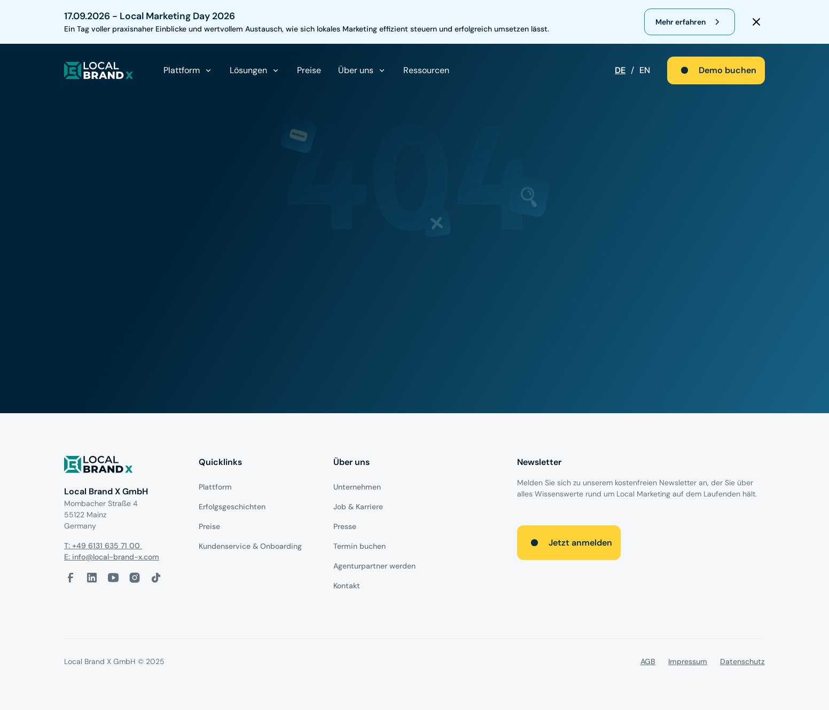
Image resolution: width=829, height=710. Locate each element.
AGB (647, 661)
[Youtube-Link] (113, 577)
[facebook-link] (70, 577)
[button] (188, 70)
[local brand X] (99, 70)
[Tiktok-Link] (156, 577)
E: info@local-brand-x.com (111, 557)
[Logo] (123, 466)
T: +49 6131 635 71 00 (103, 545)
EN (644, 70)
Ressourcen (426, 70)
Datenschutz (742, 661)
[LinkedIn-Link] (91, 577)
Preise (309, 70)
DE (620, 70)
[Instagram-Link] (134, 577)
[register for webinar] (689, 22)
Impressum (687, 661)
